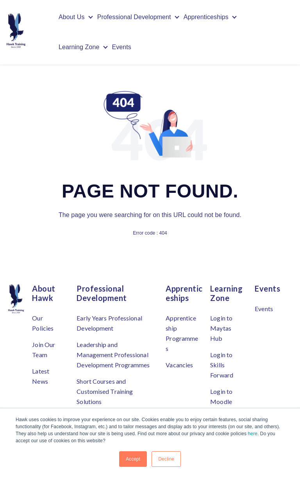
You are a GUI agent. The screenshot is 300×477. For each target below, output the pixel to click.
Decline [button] (166, 459)
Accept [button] (133, 459)
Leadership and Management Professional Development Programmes (113, 354)
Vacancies (179, 364)
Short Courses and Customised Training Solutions (105, 391)
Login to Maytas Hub (221, 328)
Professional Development (134, 17)
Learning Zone (79, 47)
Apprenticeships (206, 17)
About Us (72, 17)
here (252, 433)
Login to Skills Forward (221, 365)
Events (122, 47)
